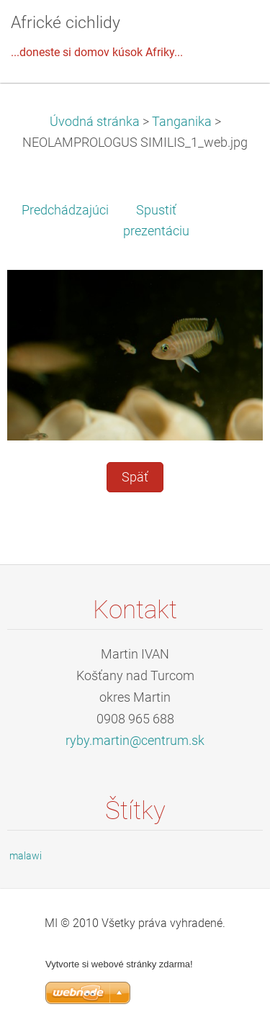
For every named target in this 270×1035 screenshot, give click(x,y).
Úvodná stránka (95, 121)
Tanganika (182, 121)
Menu (230, 32)
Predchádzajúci (65, 210)
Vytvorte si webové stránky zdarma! (119, 964)
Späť (135, 477)
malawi (25, 856)
